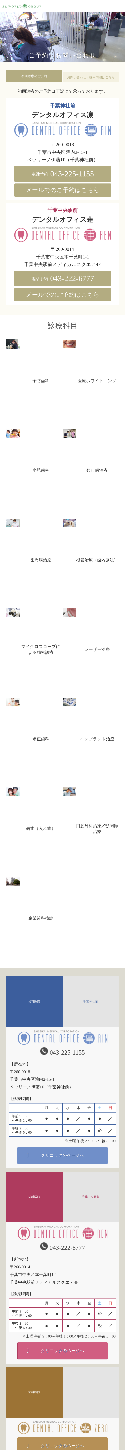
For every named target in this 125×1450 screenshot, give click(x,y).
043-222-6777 (62, 278)
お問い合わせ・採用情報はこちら (91, 77)
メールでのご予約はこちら (63, 190)
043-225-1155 (62, 174)
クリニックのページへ (62, 1155)
